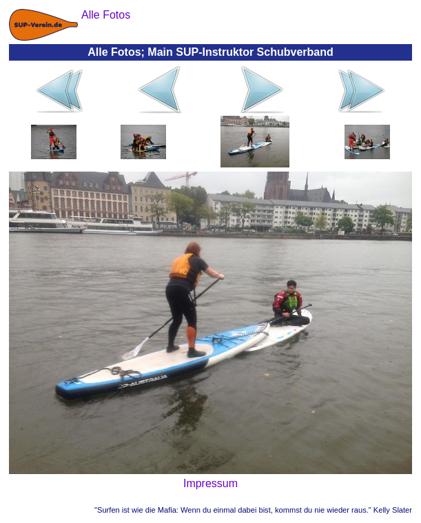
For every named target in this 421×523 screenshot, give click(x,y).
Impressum (210, 483)
